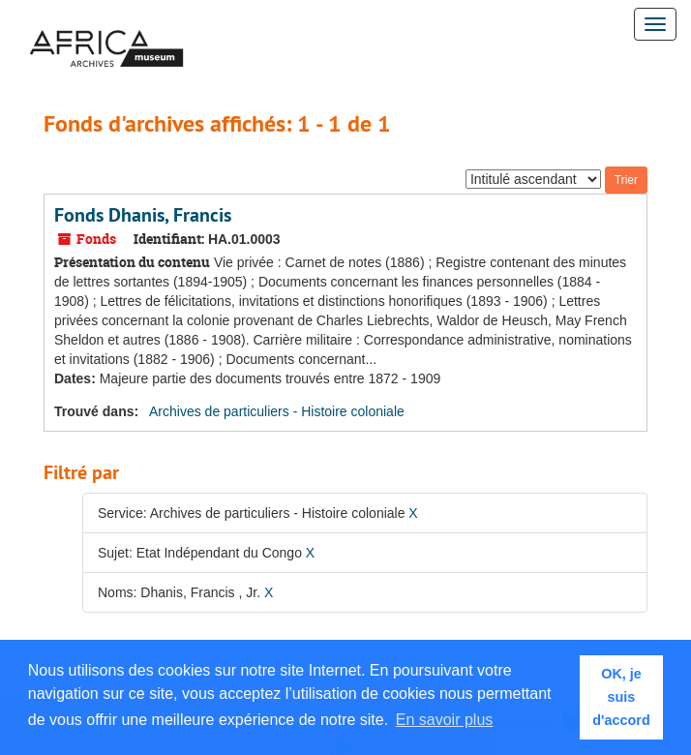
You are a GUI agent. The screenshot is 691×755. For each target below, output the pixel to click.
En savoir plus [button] (445, 719)
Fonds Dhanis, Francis (142, 214)
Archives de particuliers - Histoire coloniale (277, 411)
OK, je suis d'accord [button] (620, 697)
